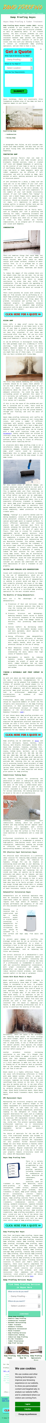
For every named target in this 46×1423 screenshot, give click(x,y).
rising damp (19, 336)
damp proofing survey (16, 297)
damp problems (18, 146)
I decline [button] (27, 1409)
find (9, 1235)
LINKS (23, 13)
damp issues (14, 553)
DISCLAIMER (40, 13)
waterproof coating (29, 527)
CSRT (21, 712)
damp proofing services (30, 1220)
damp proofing (37, 44)
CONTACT (33, 13)
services (24, 767)
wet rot (26, 186)
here (31, 1276)
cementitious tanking (12, 823)
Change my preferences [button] (27, 1414)
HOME (19, 13)
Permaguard (7, 433)
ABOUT (28, 13)
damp (31, 101)
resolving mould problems (23, 1190)
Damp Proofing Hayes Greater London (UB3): (20, 25)
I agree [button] (27, 1404)
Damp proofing (8, 741)
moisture (28, 606)
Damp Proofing (7, 1400)
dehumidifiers (37, 636)
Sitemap (5, 1399)
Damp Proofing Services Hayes (17, 1280)
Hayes (37, 741)
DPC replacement (36, 1140)
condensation (8, 257)
